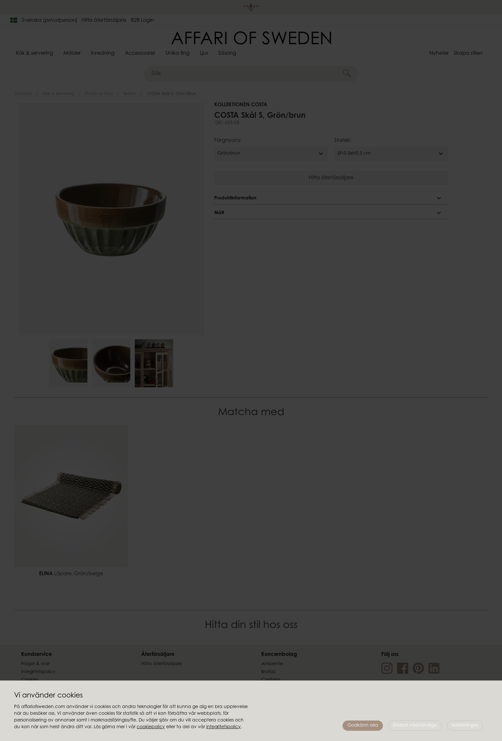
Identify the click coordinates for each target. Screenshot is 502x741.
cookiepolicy (151, 727)
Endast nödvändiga (415, 725)
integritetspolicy (223, 727)
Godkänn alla (362, 725)
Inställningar (465, 725)
